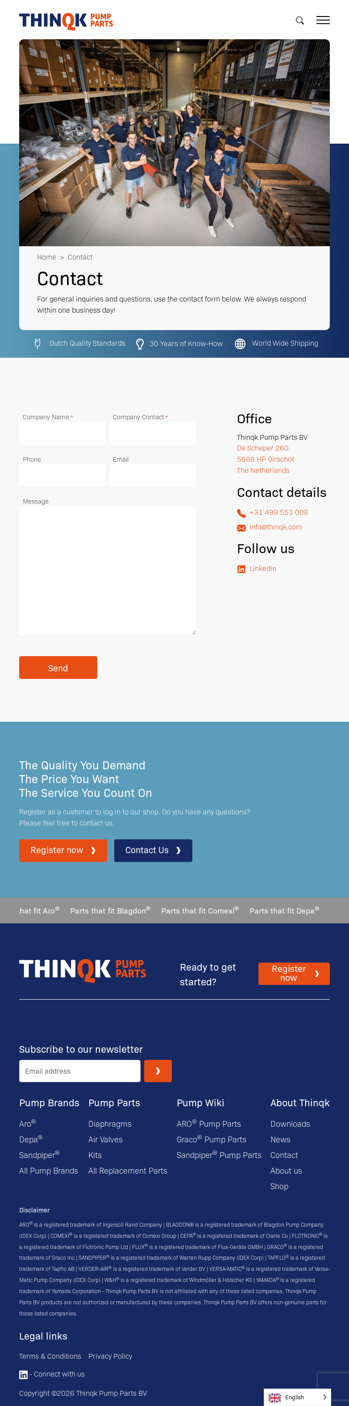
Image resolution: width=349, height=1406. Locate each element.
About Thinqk (300, 1102)
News (280, 1139)
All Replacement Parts (127, 1170)
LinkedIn (256, 568)
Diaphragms (110, 1123)
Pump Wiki (200, 1102)
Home (46, 256)
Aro (27, 1123)
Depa (31, 1139)
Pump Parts (114, 1102)
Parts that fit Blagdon (114, 910)
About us (286, 1170)
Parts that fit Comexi (203, 910)
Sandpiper (39, 1155)
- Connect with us (52, 1373)
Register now (63, 858)
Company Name (48, 417)
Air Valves (105, 1139)
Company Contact (140, 417)
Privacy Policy (110, 1356)
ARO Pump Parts (209, 1123)
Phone (32, 459)
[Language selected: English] (297, 1397)
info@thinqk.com (269, 527)
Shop (279, 1186)
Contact (284, 1155)
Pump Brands (49, 1102)
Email (121, 459)
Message (36, 501)
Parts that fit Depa (288, 910)
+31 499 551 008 (272, 512)
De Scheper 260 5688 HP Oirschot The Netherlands (265, 459)
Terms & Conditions (50, 1356)
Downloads (290, 1123)
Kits (95, 1155)
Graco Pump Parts (211, 1139)
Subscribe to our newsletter (81, 1048)
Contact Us (153, 858)
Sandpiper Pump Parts (219, 1155)
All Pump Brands (48, 1170)
